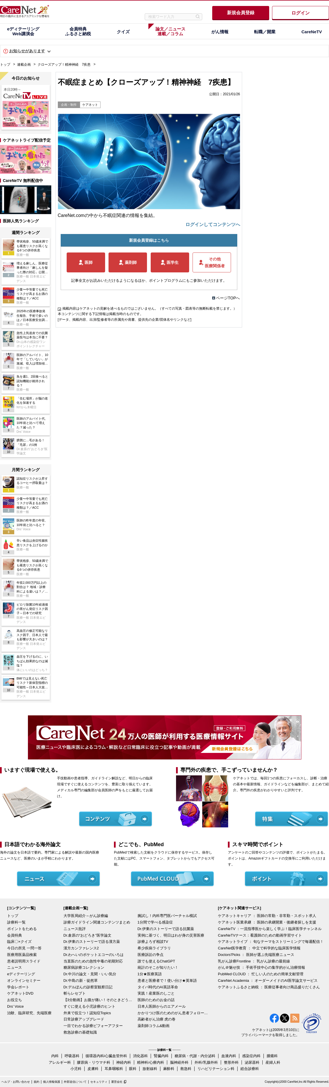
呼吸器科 (72, 1056)
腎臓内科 (161, 1056)
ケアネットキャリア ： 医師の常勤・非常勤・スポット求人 (267, 916)
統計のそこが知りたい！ (158, 967)
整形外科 (231, 1062)
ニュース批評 (75, 929)
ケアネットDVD (20, 993)
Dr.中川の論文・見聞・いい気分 (90, 974)
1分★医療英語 (150, 974)
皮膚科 (93, 1069)
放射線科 (149, 1069)
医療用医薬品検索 (22, 955)
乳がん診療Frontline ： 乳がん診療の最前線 (254, 961)
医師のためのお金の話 (156, 1000)
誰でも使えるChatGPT (156, 961)
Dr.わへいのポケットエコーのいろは (94, 955)
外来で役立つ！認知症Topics (87, 1013)
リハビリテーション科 (215, 1069)
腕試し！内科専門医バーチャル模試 (167, 916)
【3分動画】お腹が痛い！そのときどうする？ (99, 1000)
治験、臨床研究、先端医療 (29, 1013)
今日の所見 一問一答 (24, 948)
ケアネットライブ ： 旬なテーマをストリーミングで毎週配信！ (271, 941)
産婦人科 (272, 1062)
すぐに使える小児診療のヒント (89, 1006)
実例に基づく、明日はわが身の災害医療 (171, 935)
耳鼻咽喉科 (114, 1069)
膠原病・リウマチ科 (93, 1062)
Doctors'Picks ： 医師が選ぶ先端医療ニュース (256, 955)
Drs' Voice (15, 1006)
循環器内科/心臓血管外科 (106, 1056)
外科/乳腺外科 (206, 1062)
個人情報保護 (51, 1081)
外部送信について (75, 1081)
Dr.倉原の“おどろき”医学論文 (87, 935)
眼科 (132, 1069)
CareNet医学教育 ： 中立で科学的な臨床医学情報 (259, 948)
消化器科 (140, 1056)
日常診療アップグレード (84, 1019)
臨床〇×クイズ (19, 941)
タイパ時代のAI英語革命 (158, 987)
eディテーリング (21, 974)
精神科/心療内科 (150, 1062)
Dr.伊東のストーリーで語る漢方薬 (92, 941)
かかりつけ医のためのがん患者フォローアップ (173, 1013)
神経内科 (123, 1062)
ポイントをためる (22, 929)
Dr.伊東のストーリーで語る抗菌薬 (166, 929)
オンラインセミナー (23, 980)
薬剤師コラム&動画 (154, 1026)
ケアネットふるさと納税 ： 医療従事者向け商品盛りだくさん (269, 987)
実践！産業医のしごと (156, 993)
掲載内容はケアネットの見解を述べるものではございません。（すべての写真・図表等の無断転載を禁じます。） (149, 308)
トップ (5, 65)
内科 (55, 1056)
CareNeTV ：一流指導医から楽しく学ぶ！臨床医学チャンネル (270, 929)
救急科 (185, 1069)
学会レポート (18, 987)
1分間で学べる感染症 (155, 922)
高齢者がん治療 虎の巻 (157, 1019)
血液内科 (228, 1056)
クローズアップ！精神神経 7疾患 (64, 65)
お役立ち (14, 1000)
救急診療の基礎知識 (80, 1032)
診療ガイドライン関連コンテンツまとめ (97, 922)
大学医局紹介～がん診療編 (86, 916)
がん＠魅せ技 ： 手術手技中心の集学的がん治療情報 (261, 967)
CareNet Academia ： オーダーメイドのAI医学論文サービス (268, 980)
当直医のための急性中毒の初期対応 (93, 961)
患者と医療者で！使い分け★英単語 (167, 980)
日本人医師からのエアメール (162, 1006)
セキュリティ (98, 1081)
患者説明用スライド (23, 961)
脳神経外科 (179, 1062)
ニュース (14, 967)
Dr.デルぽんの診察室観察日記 (88, 987)
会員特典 (14, 935)
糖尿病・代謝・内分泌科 (195, 1056)
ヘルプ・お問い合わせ (15, 1081)
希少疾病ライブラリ (154, 948)
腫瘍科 (272, 1056)
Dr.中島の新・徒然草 (81, 980)
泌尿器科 (252, 1062)
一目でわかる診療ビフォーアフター (93, 1026)
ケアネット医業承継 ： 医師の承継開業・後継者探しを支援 (267, 922)
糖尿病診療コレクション (84, 967)
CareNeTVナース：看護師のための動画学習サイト (260, 935)
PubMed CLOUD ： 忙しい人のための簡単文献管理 (260, 974)
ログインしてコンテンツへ (212, 224)
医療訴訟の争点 (151, 955)
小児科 (75, 1069)
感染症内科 (251, 1056)
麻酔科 (168, 1069)
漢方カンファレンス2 (81, 948)
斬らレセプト (75, 993)
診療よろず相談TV (153, 941)
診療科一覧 (16, 922)
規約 (36, 1081)
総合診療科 (249, 1069)
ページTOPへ (228, 298)
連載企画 (24, 65)
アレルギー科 (60, 1062)
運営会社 (116, 1081)
